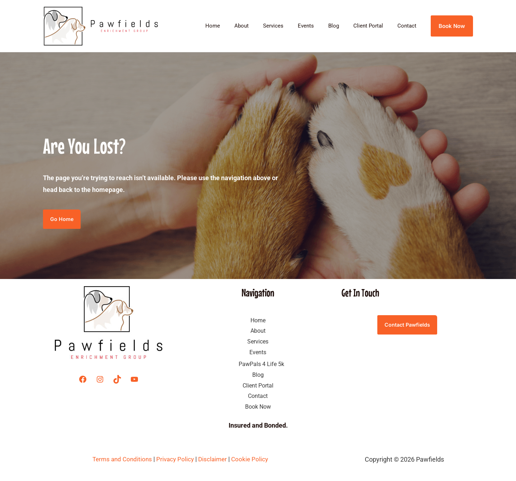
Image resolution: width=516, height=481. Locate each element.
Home (236, 26)
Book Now (258, 407)
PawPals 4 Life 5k (261, 364)
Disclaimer (215, 459)
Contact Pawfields (407, 325)
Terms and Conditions (120, 459)
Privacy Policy (175, 459)
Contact (408, 26)
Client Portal (373, 26)
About (261, 26)
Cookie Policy (253, 459)
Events (318, 26)
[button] (452, 26)
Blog (342, 26)
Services (289, 26)
